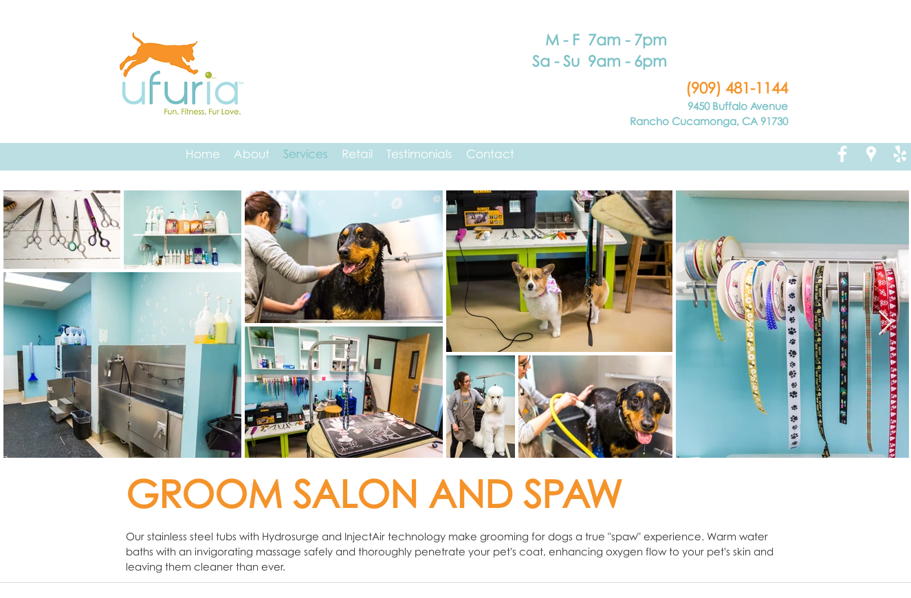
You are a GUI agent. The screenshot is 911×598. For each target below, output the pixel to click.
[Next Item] (885, 323)
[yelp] (900, 154)
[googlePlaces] (871, 154)
